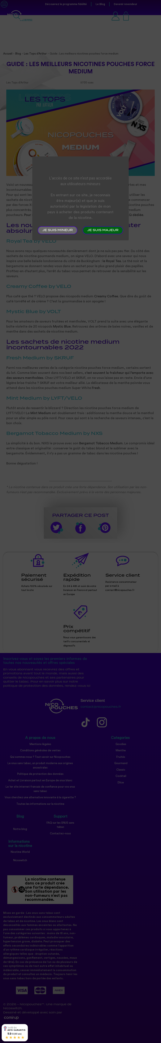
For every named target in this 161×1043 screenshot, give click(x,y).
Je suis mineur (57, 230)
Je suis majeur (102, 230)
